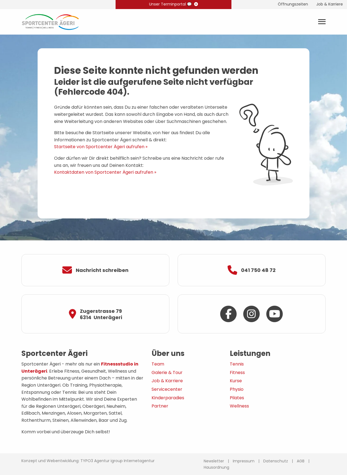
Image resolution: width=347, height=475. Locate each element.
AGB (300, 461)
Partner (160, 406)
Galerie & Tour (167, 372)
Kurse (236, 381)
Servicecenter (167, 389)
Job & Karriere (167, 381)
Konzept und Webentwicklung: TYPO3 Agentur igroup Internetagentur (88, 460)
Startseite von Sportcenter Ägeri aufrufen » (100, 147)
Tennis (237, 364)
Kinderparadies (168, 398)
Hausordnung (216, 467)
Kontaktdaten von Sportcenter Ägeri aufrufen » (105, 172)
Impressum (243, 461)
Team (158, 364)
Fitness (237, 372)
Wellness (239, 406)
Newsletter (214, 461)
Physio (237, 389)
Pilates (237, 398)
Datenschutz (275, 461)
